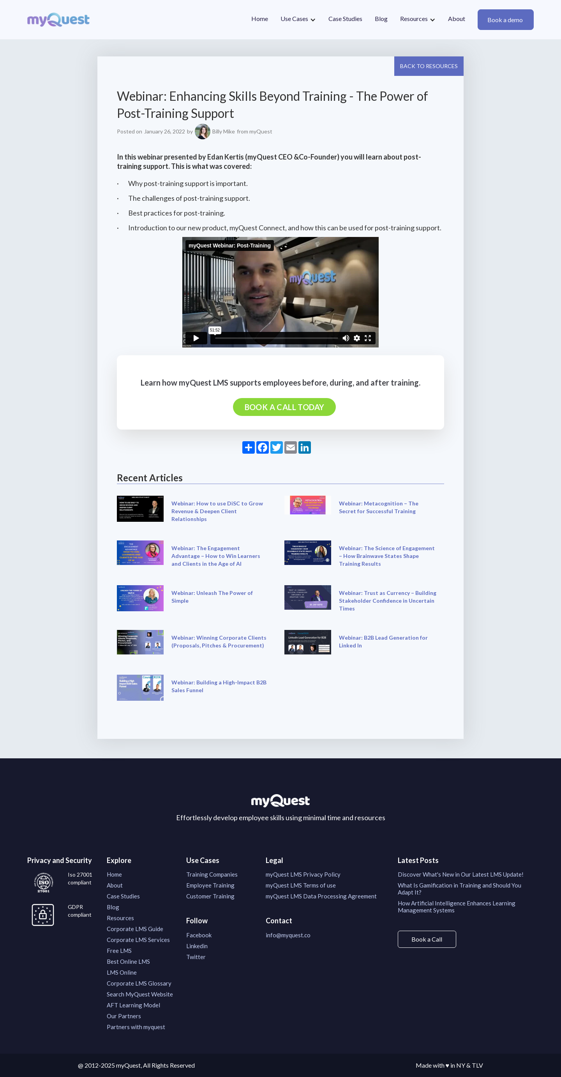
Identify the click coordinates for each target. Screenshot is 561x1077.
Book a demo (505, 19)
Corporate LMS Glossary (139, 983)
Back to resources (429, 66)
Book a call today (285, 407)
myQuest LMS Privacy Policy (303, 874)
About (456, 18)
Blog (381, 18)
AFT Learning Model (133, 1005)
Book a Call (426, 939)
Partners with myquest (136, 1026)
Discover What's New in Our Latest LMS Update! (461, 874)
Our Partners (124, 1015)
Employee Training (210, 885)
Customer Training (210, 896)
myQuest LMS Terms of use (301, 885)
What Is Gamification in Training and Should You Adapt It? (459, 889)
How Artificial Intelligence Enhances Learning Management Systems (456, 907)
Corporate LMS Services (138, 939)
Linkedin (197, 945)
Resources (120, 917)
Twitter (196, 956)
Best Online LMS (128, 961)
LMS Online (122, 972)
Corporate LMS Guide (135, 928)
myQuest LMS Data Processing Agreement (321, 896)
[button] (298, 20)
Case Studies (345, 18)
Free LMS (119, 950)
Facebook (199, 934)
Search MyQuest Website (140, 994)
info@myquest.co (288, 934)
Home (259, 18)
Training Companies (212, 874)
